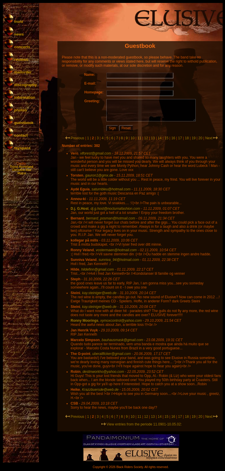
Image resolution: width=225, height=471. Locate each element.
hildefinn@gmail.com (97, 269)
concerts (17, 47)
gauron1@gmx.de (99, 175)
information (19, 97)
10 (132, 138)
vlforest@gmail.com (95, 153)
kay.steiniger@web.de (99, 293)
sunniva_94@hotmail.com (118, 260)
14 (159, 138)
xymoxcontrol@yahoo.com (121, 321)
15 (166, 138)
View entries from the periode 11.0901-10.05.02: (141, 424)
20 (200, 138)
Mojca (21, 173)
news (14, 34)
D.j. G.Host (79, 209)
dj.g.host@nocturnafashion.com (115, 209)
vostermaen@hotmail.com (116, 250)
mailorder (18, 72)
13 (153, 138)
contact (16, 135)
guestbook (18, 122)
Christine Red (21, 170)
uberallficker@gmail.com (111, 354)
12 (146, 138)
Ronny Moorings (84, 321)
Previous (77, 138)
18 (187, 138)
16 (173, 138)
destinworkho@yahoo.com (103, 372)
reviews (16, 59)
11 (139, 138)
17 (180, 138)
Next (208, 138)
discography (20, 85)
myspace (17, 148)
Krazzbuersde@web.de (100, 390)
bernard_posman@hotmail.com (110, 218)
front (13, 21)
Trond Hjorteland (21, 166)
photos (15, 110)
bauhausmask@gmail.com (122, 340)
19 (193, 138)
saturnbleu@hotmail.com (111, 189)
